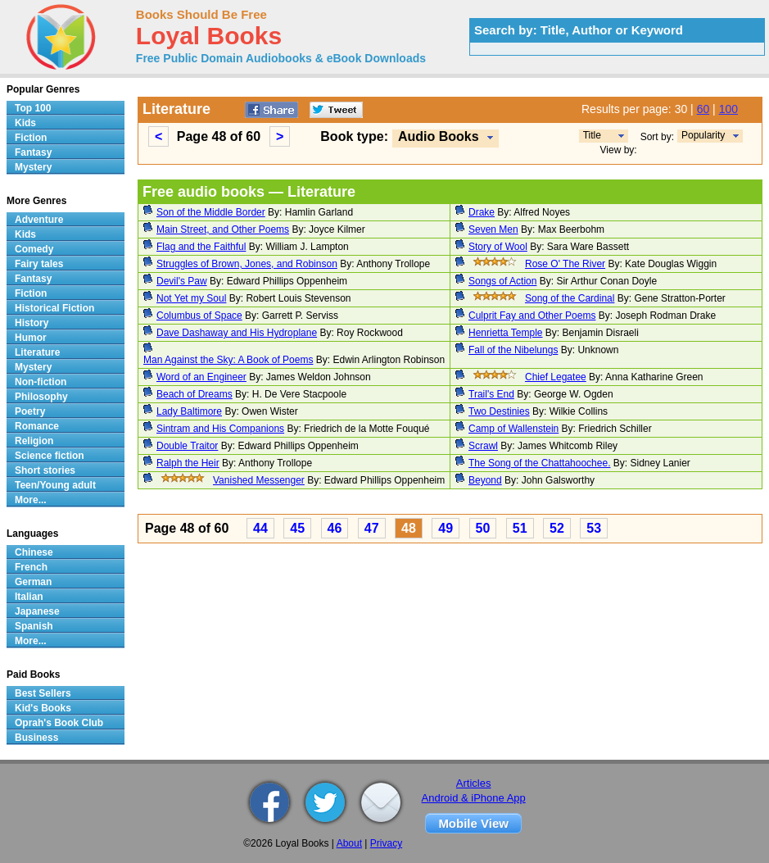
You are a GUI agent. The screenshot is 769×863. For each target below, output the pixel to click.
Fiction (31, 137)
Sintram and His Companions (220, 428)
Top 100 (33, 108)
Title (592, 135)
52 (557, 528)
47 (371, 528)
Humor (31, 337)
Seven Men (493, 229)
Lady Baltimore (189, 411)
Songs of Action (502, 281)
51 (520, 528)
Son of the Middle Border (210, 212)
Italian (29, 596)
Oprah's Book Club (59, 723)
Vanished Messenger (259, 480)
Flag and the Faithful (201, 246)
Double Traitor (187, 446)
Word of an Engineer (201, 377)
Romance (37, 426)
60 (703, 109)
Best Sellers (43, 693)
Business (36, 737)
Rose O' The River (565, 264)
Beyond (485, 480)
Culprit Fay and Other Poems (531, 315)
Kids (25, 123)
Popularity (703, 135)
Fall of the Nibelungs (513, 350)
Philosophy (41, 396)
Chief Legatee (555, 377)
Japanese (37, 611)
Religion (34, 441)
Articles (473, 783)
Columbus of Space (199, 315)
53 (593, 528)
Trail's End (491, 394)
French (31, 567)
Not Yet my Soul (191, 298)
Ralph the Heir (187, 463)
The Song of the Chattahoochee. (539, 463)
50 (483, 528)
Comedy (34, 249)
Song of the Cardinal (569, 298)
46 (335, 528)
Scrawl (483, 446)
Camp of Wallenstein (513, 428)
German (33, 582)
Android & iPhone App (474, 798)
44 (260, 528)
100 (728, 109)
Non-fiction (40, 382)
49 (445, 528)
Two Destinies (499, 411)
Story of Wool (497, 246)
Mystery (33, 167)
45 (297, 528)
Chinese (34, 552)
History (31, 323)
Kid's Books (43, 708)
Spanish (34, 626)
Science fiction (49, 455)
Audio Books (438, 136)
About (349, 843)
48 (408, 528)
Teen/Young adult (55, 485)
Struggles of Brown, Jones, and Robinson (246, 264)
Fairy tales (39, 264)
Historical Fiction (54, 308)
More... (31, 500)
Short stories (45, 470)
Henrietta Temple (505, 332)
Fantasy (33, 152)
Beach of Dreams (194, 394)
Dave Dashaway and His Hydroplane (236, 332)
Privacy (386, 843)
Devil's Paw (181, 281)
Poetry (30, 411)
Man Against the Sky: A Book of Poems (228, 360)
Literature (37, 352)
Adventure (39, 219)
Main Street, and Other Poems (222, 229)
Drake (481, 212)
